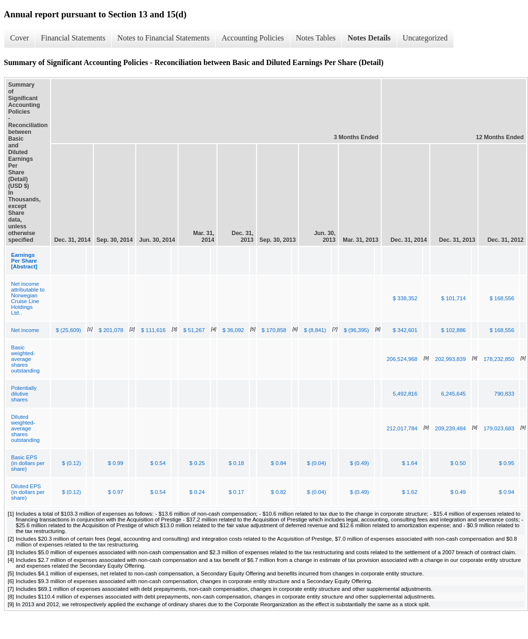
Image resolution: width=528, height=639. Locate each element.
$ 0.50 (458, 463)
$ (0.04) (316, 463)
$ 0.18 (236, 463)
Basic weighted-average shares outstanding (25, 359)
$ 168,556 (501, 298)
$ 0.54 (158, 463)
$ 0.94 (506, 492)
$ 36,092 (233, 330)
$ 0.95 (506, 463)
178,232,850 (498, 359)
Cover (19, 38)
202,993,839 (450, 359)
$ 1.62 (409, 492)
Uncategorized (425, 38)
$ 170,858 (274, 330)
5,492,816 (405, 394)
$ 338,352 (405, 298)
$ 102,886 (453, 330)
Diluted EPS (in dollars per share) (28, 492)
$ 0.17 (236, 492)
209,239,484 (450, 428)
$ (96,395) (356, 330)
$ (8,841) (315, 330)
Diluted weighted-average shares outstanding (25, 428)
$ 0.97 (115, 492)
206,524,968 (401, 359)
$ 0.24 (197, 492)
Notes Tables (316, 38)
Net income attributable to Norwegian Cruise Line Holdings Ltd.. (28, 298)
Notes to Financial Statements (163, 38)
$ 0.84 (278, 463)
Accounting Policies (252, 38)
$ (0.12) (71, 463)
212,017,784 (401, 428)
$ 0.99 (115, 463)
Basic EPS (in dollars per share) (28, 463)
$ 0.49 (458, 492)
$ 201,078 (111, 330)
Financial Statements (73, 38)
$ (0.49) (359, 463)
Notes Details (369, 38)
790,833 (504, 394)
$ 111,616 (153, 330)
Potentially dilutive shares (24, 393)
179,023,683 (498, 428)
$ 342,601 (405, 330)
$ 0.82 (278, 492)
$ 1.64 (409, 463)
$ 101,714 (453, 298)
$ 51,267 (194, 330)
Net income (25, 330)
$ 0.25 (197, 463)
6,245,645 (453, 394)
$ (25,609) (68, 330)
